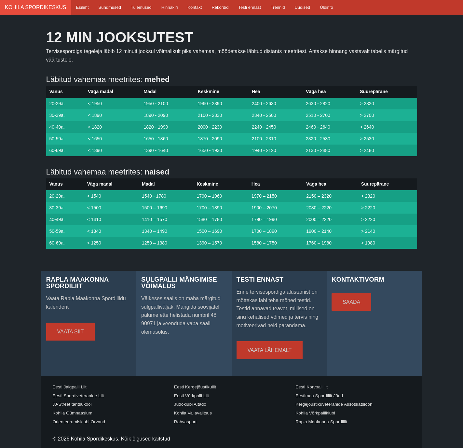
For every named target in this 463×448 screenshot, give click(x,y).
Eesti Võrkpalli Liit (191, 395)
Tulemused (141, 7)
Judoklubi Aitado (190, 404)
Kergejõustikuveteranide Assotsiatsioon (334, 404)
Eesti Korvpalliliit (311, 387)
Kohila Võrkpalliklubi (315, 413)
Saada (351, 302)
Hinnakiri (169, 7)
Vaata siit (70, 331)
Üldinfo (326, 7)
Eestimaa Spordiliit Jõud (319, 395)
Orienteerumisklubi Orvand (79, 421)
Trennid (278, 7)
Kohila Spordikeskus (35, 7)
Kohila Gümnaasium (72, 413)
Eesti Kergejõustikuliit (195, 387)
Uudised (302, 7)
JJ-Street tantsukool (72, 404)
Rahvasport (185, 421)
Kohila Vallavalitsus (193, 413)
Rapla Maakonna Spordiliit (321, 421)
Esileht (82, 7)
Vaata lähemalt (270, 350)
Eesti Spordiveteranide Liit (78, 395)
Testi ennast (249, 7)
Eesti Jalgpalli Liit (70, 387)
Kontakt (194, 7)
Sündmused (110, 7)
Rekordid (219, 7)
